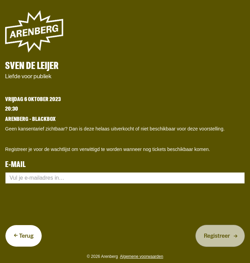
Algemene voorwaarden (141, 256)
